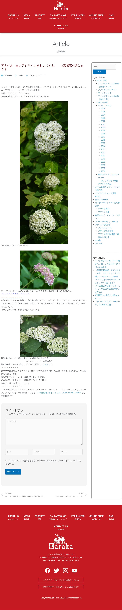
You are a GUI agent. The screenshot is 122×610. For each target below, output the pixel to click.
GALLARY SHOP (58, 18)
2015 (103, 143)
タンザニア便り (104, 105)
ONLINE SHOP (96, 17)
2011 (103, 156)
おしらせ (99, 243)
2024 (103, 115)
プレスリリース (104, 228)
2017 (103, 137)
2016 (103, 140)
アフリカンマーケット (107, 90)
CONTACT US (61, 27)
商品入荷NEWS (101, 199)
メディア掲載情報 (102, 225)
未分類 (98, 240)
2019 (103, 131)
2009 (103, 162)
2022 (103, 121)
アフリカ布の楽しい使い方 (106, 221)
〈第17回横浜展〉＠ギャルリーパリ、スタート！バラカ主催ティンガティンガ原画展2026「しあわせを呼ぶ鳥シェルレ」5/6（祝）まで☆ (107, 276)
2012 (103, 152)
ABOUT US (13, 18)
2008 (103, 165)
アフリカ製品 (103, 209)
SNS (111, 18)
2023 (103, 118)
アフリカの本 (103, 212)
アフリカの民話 (104, 184)
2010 (103, 159)
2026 (103, 109)
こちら (45, 364)
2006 (103, 171)
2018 (103, 134)
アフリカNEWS (101, 102)
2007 (103, 168)
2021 (103, 124)
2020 (103, 127)
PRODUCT (40, 18)
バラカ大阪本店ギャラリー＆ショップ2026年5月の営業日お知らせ (107, 289)
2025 (103, 112)
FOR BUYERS (78, 17)
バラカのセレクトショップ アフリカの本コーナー (59, 393)
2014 (103, 146)
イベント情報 (101, 80)
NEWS (26, 18)
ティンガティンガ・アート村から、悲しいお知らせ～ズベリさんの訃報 (107, 264)
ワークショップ (104, 93)
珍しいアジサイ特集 (109, 181)
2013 (103, 149)
